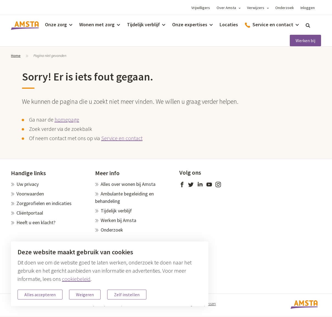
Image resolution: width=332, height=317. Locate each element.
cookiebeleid (76, 278)
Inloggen (307, 7)
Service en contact (122, 138)
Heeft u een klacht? (35, 222)
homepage (67, 119)
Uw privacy (27, 184)
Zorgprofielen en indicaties (44, 203)
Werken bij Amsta (118, 220)
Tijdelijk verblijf (143, 24)
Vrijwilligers (200, 7)
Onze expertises (189, 24)
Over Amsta (226, 7)
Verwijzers (255, 7)
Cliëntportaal (29, 213)
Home (16, 55)
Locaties (229, 24)
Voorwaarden (30, 194)
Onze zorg (56, 24)
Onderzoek (284, 7)
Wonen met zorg (97, 24)
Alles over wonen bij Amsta (128, 184)
